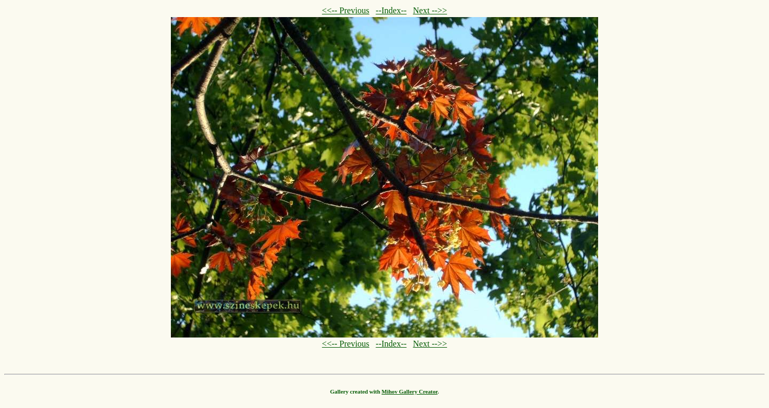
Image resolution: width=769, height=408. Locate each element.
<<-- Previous (346, 10)
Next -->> (430, 10)
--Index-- (391, 10)
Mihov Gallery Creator (410, 391)
